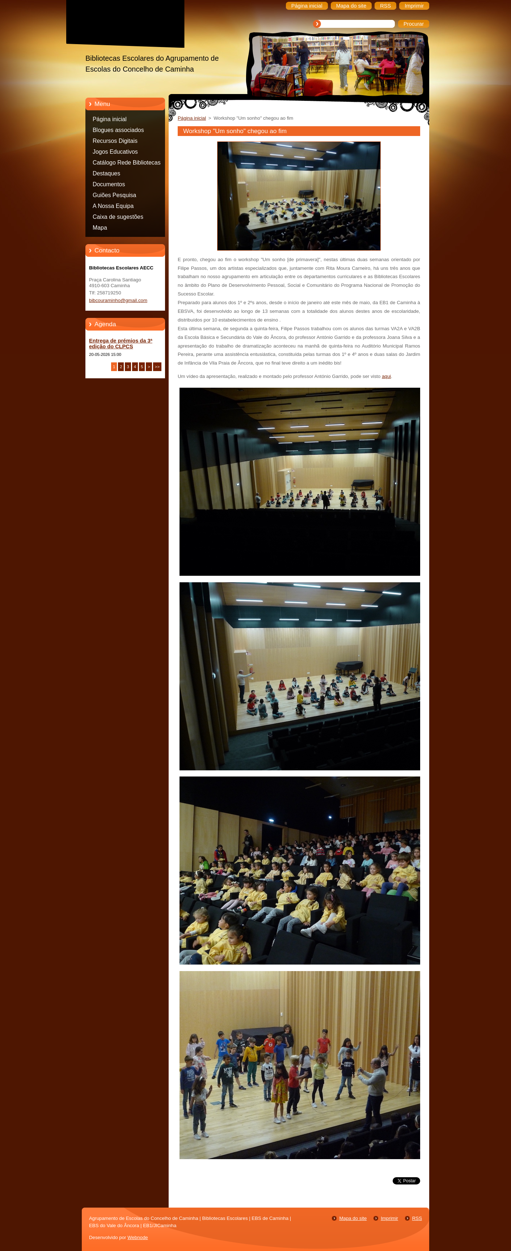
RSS (417, 1218)
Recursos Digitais (115, 141)
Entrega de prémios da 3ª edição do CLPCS (120, 343)
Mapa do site (353, 1218)
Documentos (109, 184)
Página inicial (110, 119)
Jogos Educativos (115, 152)
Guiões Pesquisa (114, 195)
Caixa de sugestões (118, 217)
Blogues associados (118, 130)
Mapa (100, 228)
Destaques (106, 173)
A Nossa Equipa (113, 206)
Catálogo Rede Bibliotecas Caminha (127, 163)
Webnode (137, 1237)
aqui (386, 376)
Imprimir (389, 1218)
